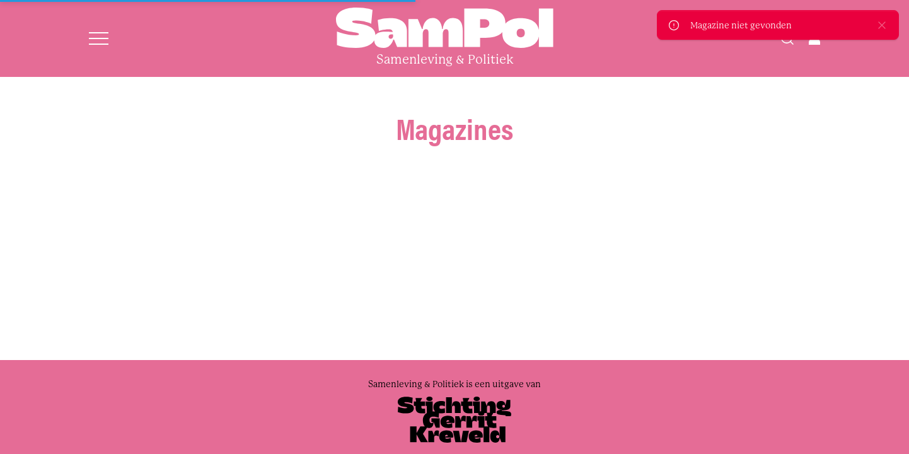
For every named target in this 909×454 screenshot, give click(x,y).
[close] (882, 25)
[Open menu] (98, 38)
